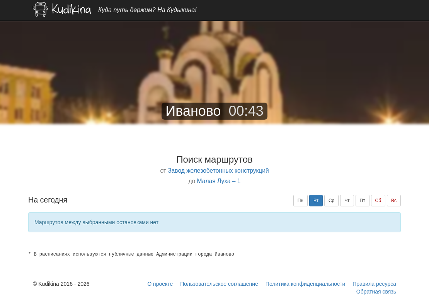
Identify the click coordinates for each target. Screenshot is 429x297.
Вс (394, 200)
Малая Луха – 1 (219, 181)
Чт (347, 200)
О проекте (160, 284)
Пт (362, 200)
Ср (331, 200)
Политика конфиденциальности (306, 284)
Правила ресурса (374, 284)
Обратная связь (376, 291)
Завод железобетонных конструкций (218, 170)
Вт (315, 200)
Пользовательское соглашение (219, 284)
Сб (378, 200)
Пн (300, 200)
